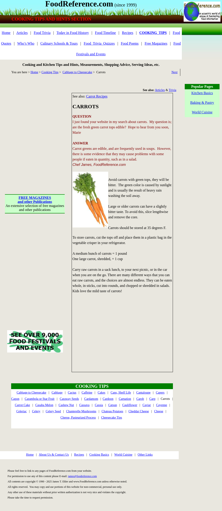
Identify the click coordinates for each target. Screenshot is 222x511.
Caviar (147, 405)
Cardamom (91, 398)
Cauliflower (129, 405)
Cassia (99, 405)
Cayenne (161, 405)
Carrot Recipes (97, 96)
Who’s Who (25, 43)
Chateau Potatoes (112, 411)
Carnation (125, 398)
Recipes (127, 33)
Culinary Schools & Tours (59, 43)
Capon (15, 398)
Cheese (158, 411)
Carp (152, 398)
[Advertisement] (42, 135)
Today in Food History (72, 33)
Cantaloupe (143, 392)
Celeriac (21, 411)
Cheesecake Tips (111, 417)
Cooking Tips (49, 72)
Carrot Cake (22, 405)
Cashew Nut (66, 405)
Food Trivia (42, 33)
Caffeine (87, 392)
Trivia (172, 90)
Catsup (112, 405)
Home (6, 33)
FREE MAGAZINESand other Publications (35, 200)
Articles (22, 33)
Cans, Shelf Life (121, 392)
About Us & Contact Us (54, 454)
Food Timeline (105, 33)
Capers (160, 392)
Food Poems (130, 43)
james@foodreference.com (82, 476)
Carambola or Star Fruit (39, 398)
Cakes (101, 392)
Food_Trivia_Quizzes (99, 43)
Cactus (72, 392)
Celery (36, 411)
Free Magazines (156, 43)
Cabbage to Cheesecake (77, 72)
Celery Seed (53, 411)
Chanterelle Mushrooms (81, 411)
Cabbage (57, 392)
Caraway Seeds (69, 398)
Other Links (145, 454)
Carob (140, 398)
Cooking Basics (99, 454)
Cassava (84, 405)
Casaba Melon (44, 405)
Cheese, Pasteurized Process (78, 417)
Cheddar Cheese (139, 411)
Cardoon (108, 398)
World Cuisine (123, 454)
